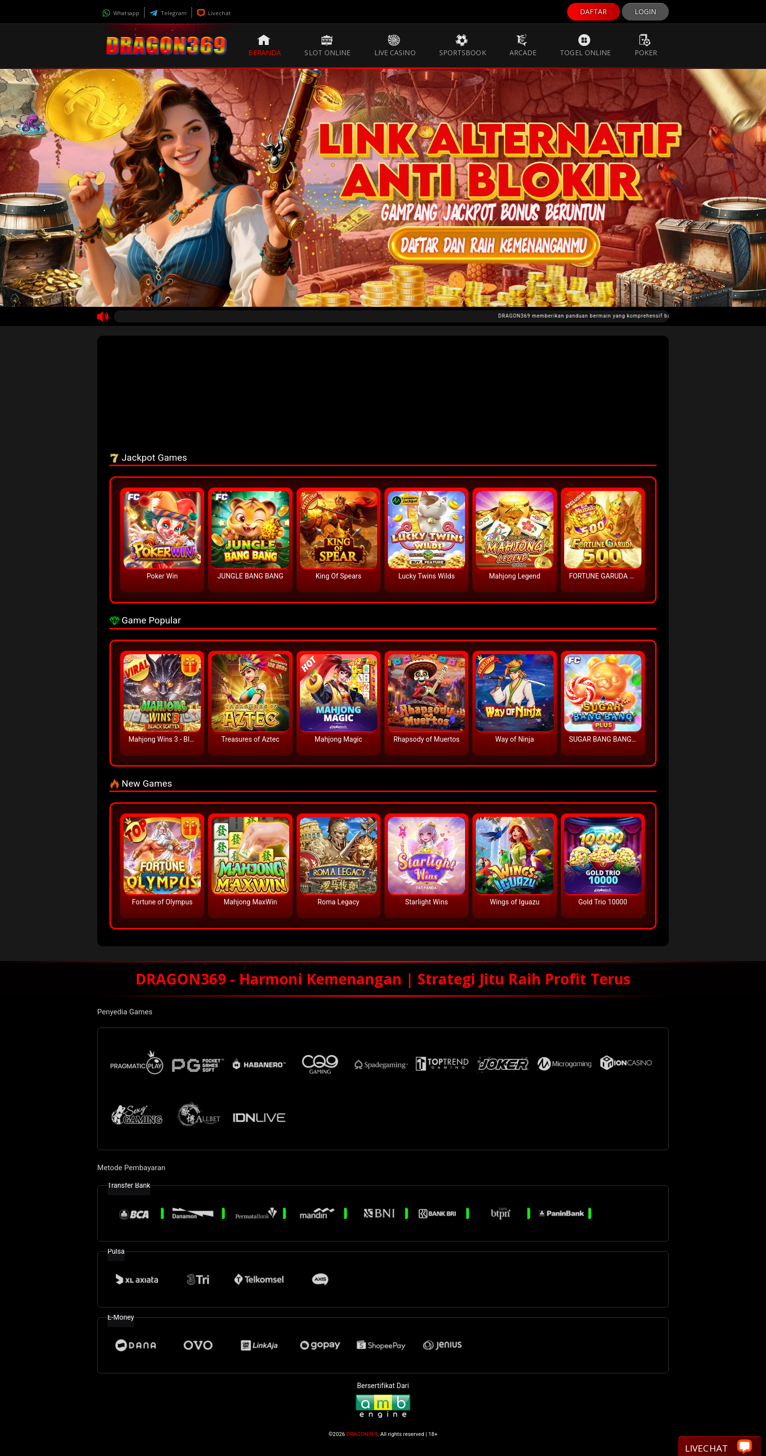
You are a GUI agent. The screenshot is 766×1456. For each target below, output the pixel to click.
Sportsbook (462, 45)
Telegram (168, 13)
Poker (646, 45)
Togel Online (585, 45)
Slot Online (327, 45)
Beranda (264, 45)
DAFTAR (593, 11)
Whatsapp (120, 13)
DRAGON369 (361, 1434)
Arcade (523, 45)
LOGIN (646, 11)
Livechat (214, 13)
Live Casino (395, 45)
